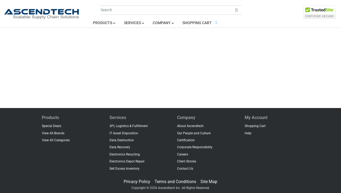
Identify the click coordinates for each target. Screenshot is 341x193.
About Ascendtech (190, 126)
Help (248, 133)
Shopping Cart (200, 23)
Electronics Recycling (124, 154)
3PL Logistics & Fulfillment (128, 126)
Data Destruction (121, 140)
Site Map (208, 181)
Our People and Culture (194, 133)
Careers (182, 154)
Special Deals (51, 126)
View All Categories (56, 140)
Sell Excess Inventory (124, 168)
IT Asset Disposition (123, 133)
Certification (186, 140)
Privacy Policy (137, 181)
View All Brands (53, 133)
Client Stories (186, 161)
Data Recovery (119, 147)
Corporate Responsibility (194, 147)
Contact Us (185, 168)
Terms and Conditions (175, 181)
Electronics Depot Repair (127, 161)
